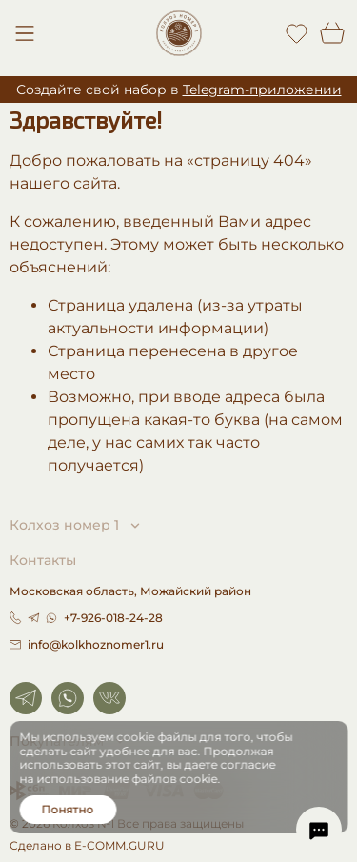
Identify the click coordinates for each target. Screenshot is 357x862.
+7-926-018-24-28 (113, 618)
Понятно (68, 809)
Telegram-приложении (262, 89)
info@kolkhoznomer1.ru (87, 644)
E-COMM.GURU (119, 845)
